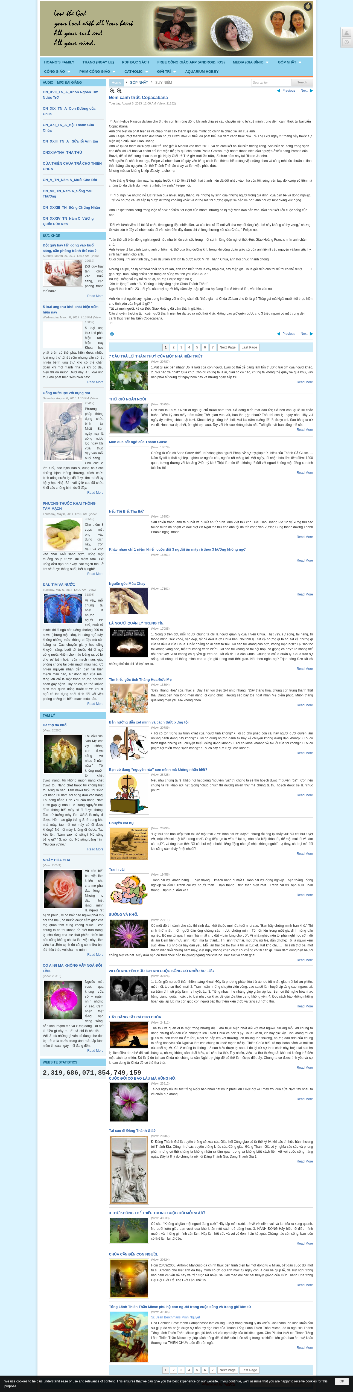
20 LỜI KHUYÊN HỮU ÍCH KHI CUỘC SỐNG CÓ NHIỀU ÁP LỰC (161, 971)
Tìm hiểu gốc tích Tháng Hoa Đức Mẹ (140, 680)
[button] (251, 62)
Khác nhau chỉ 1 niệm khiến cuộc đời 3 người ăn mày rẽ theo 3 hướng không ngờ (177, 549)
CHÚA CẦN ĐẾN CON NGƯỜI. (133, 1254)
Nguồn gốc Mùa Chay (127, 584)
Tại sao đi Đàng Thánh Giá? (132, 1131)
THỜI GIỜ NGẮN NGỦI (127, 399)
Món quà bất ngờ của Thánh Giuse (138, 442)
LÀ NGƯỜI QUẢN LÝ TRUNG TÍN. (137, 623)
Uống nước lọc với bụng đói (66, 393)
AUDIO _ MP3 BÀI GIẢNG (62, 83)
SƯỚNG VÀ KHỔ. (123, 914)
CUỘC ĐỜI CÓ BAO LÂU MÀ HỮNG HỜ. (142, 1078)
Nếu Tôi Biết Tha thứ (126, 511)
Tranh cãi (117, 869)
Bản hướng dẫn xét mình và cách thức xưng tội (149, 722)
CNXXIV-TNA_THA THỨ (62, 152)
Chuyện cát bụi (122, 823)
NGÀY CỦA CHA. (57, 860)
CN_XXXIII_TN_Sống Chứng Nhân (71, 207)
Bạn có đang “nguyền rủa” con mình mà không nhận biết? (158, 770)
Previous (288, 90)
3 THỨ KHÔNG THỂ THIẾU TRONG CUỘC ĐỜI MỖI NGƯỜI (157, 1213)
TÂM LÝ (49, 715)
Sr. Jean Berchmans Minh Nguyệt (175, 1317)
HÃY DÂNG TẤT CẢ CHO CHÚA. (135, 1017)
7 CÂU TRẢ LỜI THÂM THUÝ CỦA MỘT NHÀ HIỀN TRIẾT (156, 356)
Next (304, 90)
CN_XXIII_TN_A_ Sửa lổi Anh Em (70, 141)
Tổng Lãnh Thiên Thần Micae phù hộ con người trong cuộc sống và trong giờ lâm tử (180, 1307)
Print (112, 334)
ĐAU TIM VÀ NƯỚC (59, 585)
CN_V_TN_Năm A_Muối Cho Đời (70, 180)
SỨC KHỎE (51, 236)
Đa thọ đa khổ (54, 725)
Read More (95, 296)
